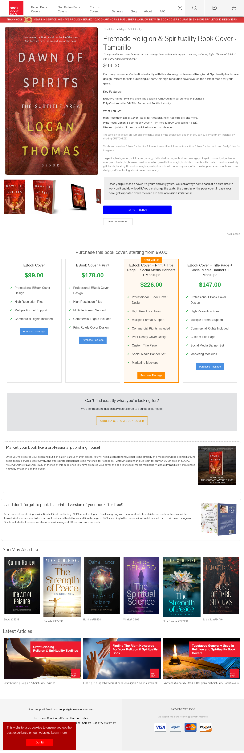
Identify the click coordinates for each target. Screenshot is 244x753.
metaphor (155, 166)
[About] (148, 12)
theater (201, 166)
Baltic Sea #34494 (212, 622)
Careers (86, 725)
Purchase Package (34, 332)
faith (157, 158)
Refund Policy (79, 720)
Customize (137, 210)
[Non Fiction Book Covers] (70, 12)
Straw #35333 (11, 622)
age (196, 158)
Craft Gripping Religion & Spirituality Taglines (29, 685)
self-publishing (121, 170)
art (222, 158)
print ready (153, 170)
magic (176, 162)
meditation (165, 162)
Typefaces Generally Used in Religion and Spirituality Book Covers (200, 685)
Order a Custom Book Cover (122, 423)
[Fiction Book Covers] (40, 12)
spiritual (134, 158)
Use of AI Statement (104, 725)
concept (215, 158)
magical (143, 166)
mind (106, 162)
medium (153, 162)
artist (206, 162)
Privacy (65, 720)
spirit (206, 158)
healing (120, 166)
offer (193, 166)
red (142, 158)
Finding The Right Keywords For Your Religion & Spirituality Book (120, 685)
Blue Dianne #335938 (175, 623)
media (198, 162)
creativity (233, 162)
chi (201, 158)
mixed (166, 166)
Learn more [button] (59, 732)
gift (105, 166)
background (122, 158)
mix (112, 162)
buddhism (187, 162)
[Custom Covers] (97, 12)
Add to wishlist (118, 221)
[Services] (117, 12)
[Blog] (133, 12)
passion (142, 162)
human (132, 162)
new (190, 158)
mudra (174, 166)
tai (125, 162)
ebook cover (138, 170)
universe (230, 158)
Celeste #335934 (53, 623)
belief (213, 162)
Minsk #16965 (131, 622)
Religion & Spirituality (130, 29)
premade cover (215, 166)
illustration (132, 166)
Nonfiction (109, 29)
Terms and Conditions (47, 720)
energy (149, 158)
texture (182, 158)
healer (119, 162)
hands (111, 166)
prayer (173, 158)
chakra (165, 158)
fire (112, 158)
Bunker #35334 (92, 622)
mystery (184, 166)
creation (222, 162)
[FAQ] (162, 12)
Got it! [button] (40, 742)
